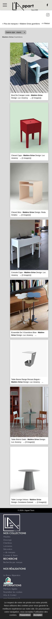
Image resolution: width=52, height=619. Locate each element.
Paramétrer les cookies (12, 592)
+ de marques (9, 552)
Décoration (7, 549)
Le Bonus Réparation (11, 575)
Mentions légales (10, 588)
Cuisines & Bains (10, 555)
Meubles (6, 536)
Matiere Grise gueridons (30, 24)
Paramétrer (25, 615)
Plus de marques (11, 24)
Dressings (7, 539)
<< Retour (46, 23)
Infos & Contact (9, 595)
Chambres (7, 542)
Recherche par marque (12, 562)
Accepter (37, 615)
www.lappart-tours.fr (11, 598)
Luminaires (7, 546)
